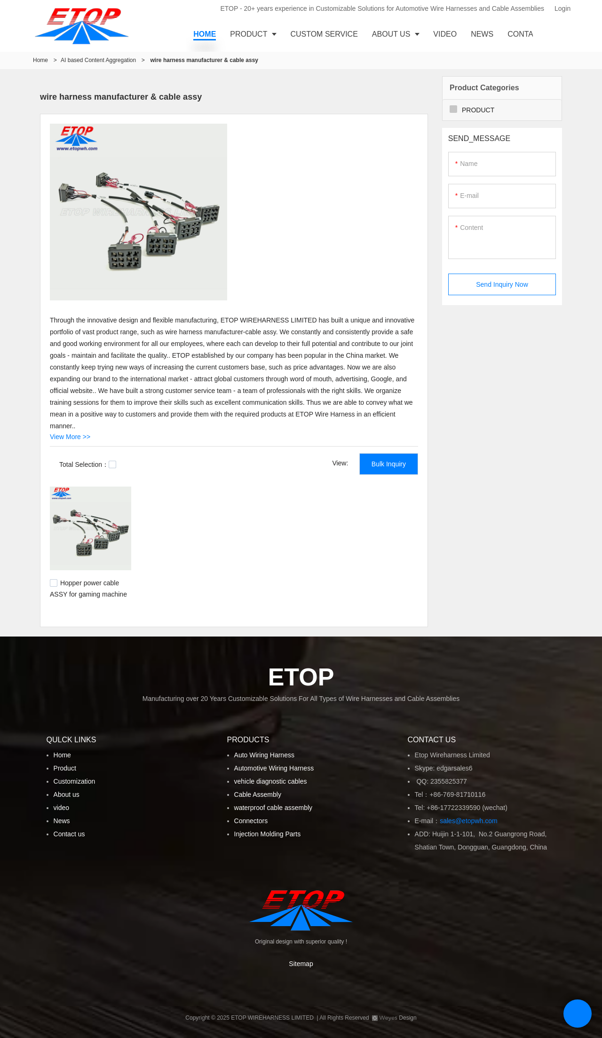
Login (562, 8)
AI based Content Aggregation (98, 60)
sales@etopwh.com (470, 821)
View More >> (70, 436)
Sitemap (301, 963)
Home (40, 60)
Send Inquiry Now (502, 284)
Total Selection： (87, 464)
